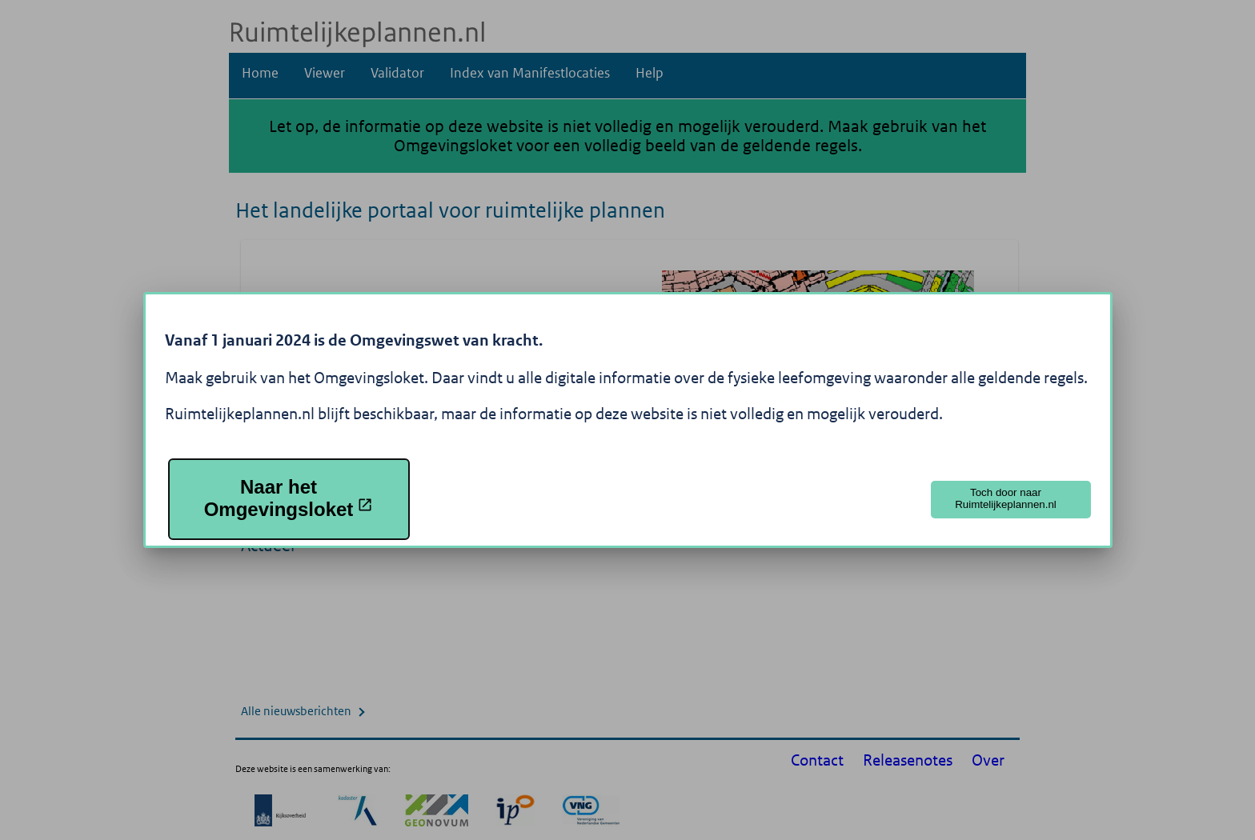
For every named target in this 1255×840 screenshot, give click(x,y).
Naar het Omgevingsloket (289, 498)
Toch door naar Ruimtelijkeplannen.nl (1006, 498)
